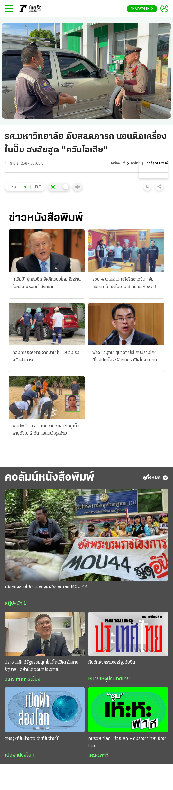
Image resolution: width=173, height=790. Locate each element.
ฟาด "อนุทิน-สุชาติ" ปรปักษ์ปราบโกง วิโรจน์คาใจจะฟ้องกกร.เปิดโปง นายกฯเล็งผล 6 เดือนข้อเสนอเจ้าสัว (125, 357)
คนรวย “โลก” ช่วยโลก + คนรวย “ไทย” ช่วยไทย (127, 742)
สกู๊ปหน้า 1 (15, 603)
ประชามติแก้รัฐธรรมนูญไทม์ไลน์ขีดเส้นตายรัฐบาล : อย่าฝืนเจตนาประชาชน (41, 666)
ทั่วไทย (136, 163)
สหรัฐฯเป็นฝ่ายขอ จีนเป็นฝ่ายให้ (32, 738)
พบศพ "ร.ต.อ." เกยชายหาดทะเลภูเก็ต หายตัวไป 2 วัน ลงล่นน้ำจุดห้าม (46, 430)
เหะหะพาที (98, 755)
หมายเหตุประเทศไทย (109, 679)
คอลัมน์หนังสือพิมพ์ (49, 478)
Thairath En (142, 9)
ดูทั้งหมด (155, 478)
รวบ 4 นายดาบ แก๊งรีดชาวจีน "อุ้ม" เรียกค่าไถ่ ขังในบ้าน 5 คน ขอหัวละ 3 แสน (124, 284)
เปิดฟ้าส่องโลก (19, 755)
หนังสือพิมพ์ (116, 163)
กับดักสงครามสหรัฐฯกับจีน (111, 662)
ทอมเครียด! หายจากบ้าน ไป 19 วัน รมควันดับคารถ (46, 356)
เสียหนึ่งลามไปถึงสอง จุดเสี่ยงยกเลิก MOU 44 (46, 587)
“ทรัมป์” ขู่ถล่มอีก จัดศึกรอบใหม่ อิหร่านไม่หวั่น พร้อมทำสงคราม (47, 283)
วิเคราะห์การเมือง (22, 679)
